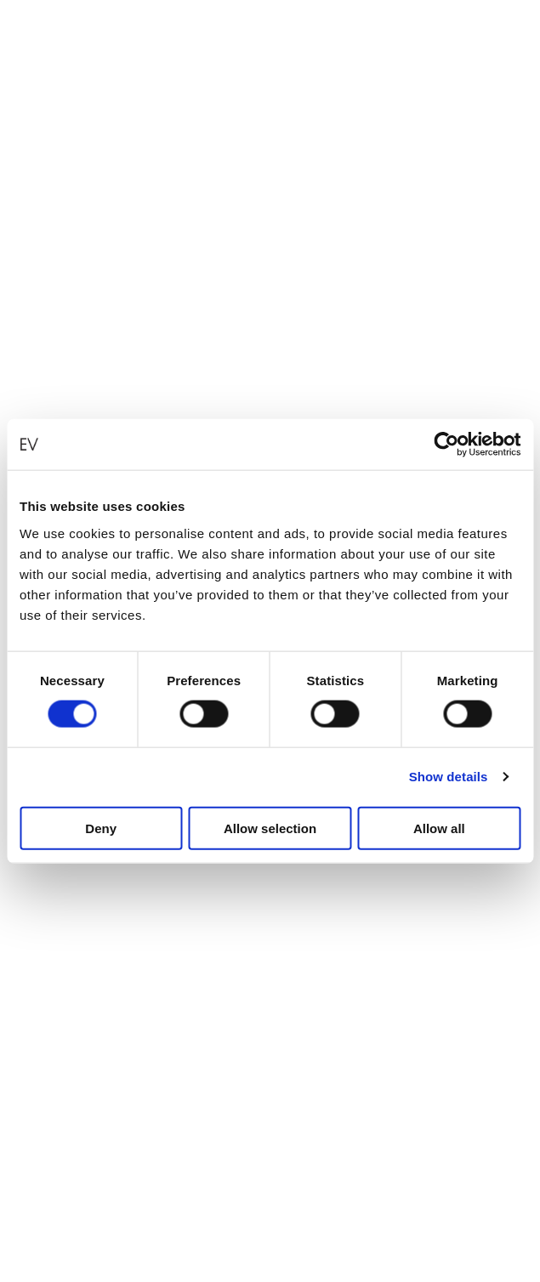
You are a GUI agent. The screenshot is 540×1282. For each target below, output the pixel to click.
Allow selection (270, 827)
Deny (101, 827)
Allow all (439, 827)
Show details (448, 776)
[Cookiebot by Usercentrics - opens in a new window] (446, 444)
